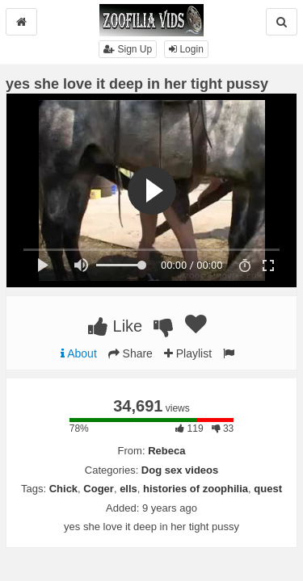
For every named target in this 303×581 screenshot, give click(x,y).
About (79, 353)
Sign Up (127, 49)
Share (130, 353)
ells (128, 489)
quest (268, 489)
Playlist (188, 353)
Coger (98, 489)
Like (115, 326)
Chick (63, 489)
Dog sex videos (179, 470)
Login (186, 49)
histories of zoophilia (195, 489)
